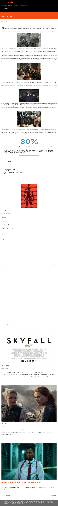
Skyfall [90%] (5, 366)
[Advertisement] (29, 311)
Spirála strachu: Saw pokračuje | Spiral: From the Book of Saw (21, 482)
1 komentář (7, 378)
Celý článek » (54, 378)
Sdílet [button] (53, 265)
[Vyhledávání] (53, 2)
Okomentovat (8, 437)
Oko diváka (8, 2)
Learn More (27, 504)
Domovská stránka (5, 8)
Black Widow (5, 424)
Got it (32, 504)
